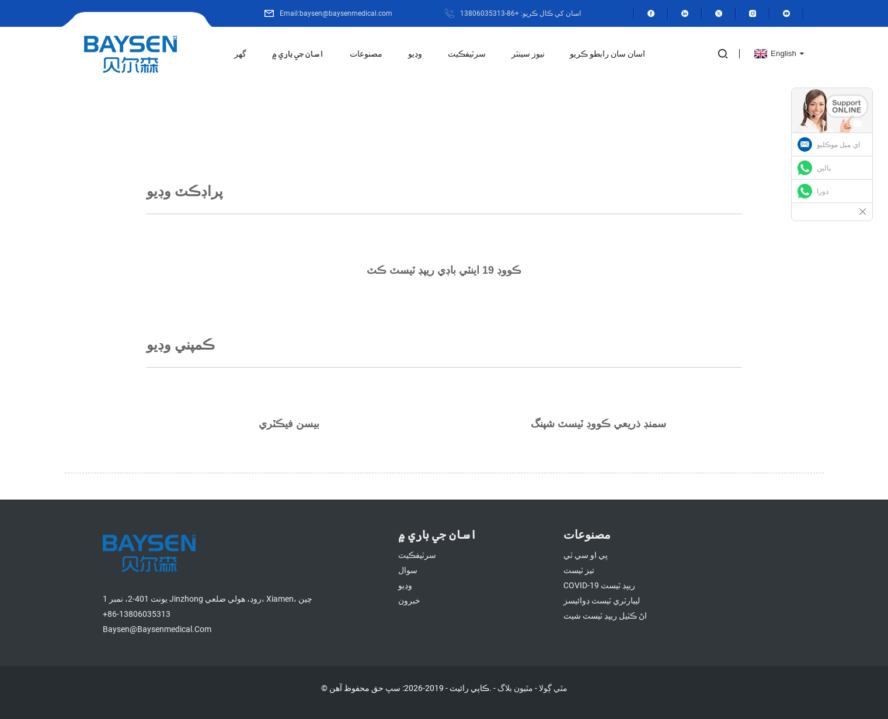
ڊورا (822, 191)
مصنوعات (366, 53)
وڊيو (415, 53)
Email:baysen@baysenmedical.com (336, 13)
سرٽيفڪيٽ (467, 53)
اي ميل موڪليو (838, 145)
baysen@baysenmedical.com (157, 629)
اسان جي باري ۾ (298, 53)
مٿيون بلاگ (515, 688)
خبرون (409, 600)
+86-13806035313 (136, 614)
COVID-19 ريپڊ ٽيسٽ (599, 585)
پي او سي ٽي (585, 555)
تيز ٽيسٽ (578, 570)
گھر (240, 53)
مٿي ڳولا (553, 688)
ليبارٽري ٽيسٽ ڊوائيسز (601, 600)
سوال (407, 570)
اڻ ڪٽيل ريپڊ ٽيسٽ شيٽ (605, 615)
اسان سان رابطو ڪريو (607, 53)
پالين (824, 168)
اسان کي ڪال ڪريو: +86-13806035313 (520, 13)
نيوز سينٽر (528, 53)
